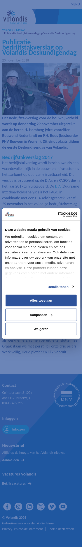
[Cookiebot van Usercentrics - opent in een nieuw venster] (58, 214)
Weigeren (41, 329)
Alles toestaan (41, 300)
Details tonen (58, 286)
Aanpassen (41, 314)
